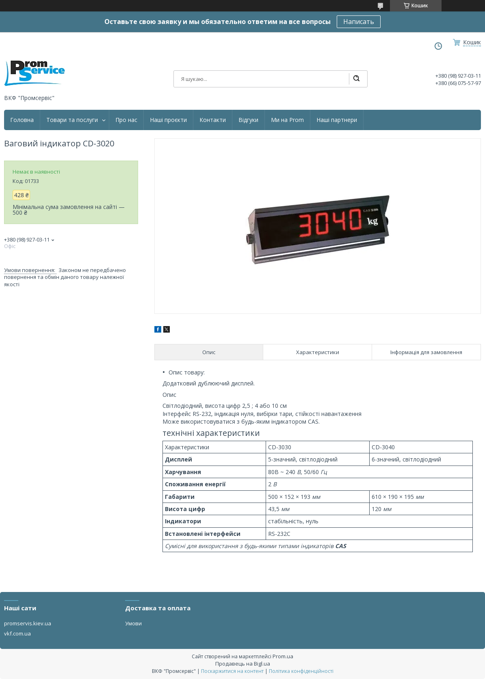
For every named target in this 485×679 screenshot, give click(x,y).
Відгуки (248, 120)
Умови (133, 623)
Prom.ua (283, 656)
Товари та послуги (72, 120)
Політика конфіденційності (301, 671)
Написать (358, 21)
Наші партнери (336, 120)
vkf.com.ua (17, 633)
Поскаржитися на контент (232, 671)
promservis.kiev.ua (27, 623)
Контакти (212, 120)
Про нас (126, 120)
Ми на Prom (287, 120)
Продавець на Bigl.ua (242, 663)
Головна (22, 120)
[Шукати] (356, 79)
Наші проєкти (168, 120)
